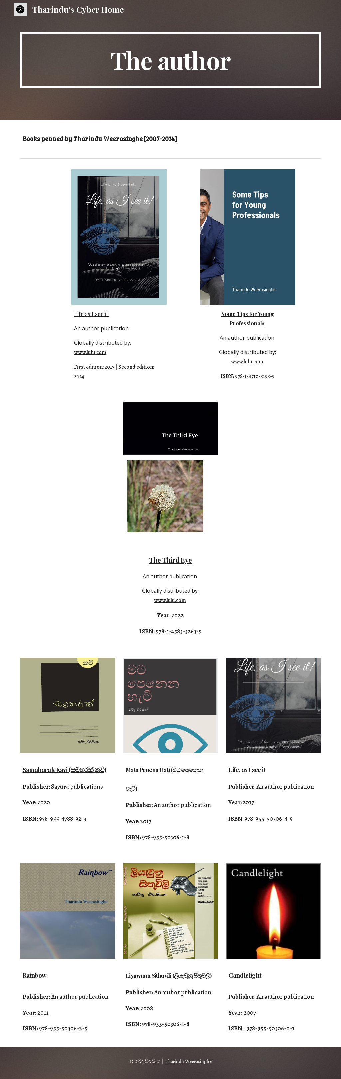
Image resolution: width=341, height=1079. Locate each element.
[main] (170, 60)
